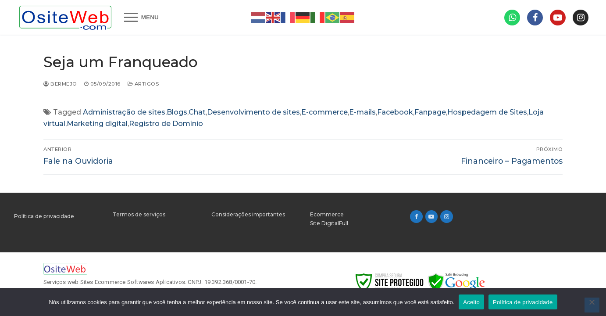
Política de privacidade (44, 216)
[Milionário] (535, 17)
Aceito (471, 302)
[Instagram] (446, 216)
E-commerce (324, 112)
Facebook (395, 112)
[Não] (592, 305)
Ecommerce (327, 214)
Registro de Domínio (166, 123)
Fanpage (430, 112)
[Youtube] (431, 216)
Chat (197, 112)
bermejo (60, 84)
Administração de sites (124, 112)
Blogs (177, 112)
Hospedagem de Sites (487, 112)
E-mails (362, 112)
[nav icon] (141, 17)
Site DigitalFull (329, 223)
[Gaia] (558, 17)
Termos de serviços (139, 214)
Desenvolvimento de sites (253, 112)
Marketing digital (97, 123)
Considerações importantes (248, 214)
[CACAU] (512, 17)
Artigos (143, 84)
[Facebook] (416, 216)
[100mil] (580, 17)
